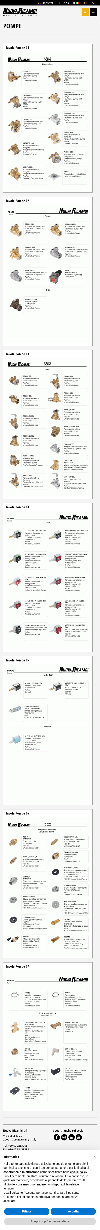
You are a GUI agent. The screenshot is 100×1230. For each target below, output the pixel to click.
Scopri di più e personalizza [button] (50, 1221)
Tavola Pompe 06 (17, 813)
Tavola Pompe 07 (17, 966)
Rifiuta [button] (26, 1211)
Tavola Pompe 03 (17, 354)
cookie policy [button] (78, 1172)
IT (76, 2)
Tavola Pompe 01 (17, 47)
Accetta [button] (73, 1211)
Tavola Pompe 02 (17, 200)
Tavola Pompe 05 (17, 660)
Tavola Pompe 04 (17, 507)
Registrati (46, 2)
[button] (94, 1156)
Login (63, 2)
